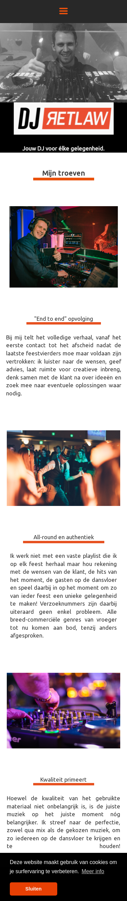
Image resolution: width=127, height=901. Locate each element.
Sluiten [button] (33, 889)
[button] (63, 11)
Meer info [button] (93, 871)
